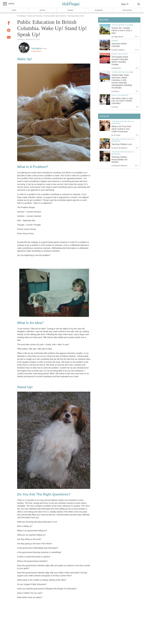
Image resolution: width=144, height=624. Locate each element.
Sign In (124, 4)
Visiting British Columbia (122, 25)
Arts (14, 10)
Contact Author (36, 51)
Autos (42, 10)
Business (99, 10)
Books (70, 10)
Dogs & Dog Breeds (120, 95)
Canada (115, 41)
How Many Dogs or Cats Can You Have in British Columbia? (122, 101)
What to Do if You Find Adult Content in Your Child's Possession (121, 129)
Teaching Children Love (122, 144)
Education (127, 10)
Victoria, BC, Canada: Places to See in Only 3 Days (122, 30)
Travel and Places (120, 54)
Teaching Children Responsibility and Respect (119, 159)
